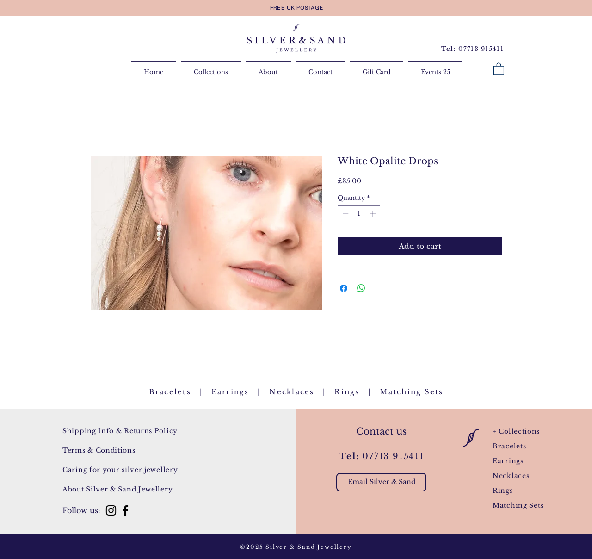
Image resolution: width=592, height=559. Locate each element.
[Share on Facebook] (343, 288)
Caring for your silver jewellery (120, 470)
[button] (498, 68)
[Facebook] (125, 510)
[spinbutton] (359, 214)
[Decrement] (344, 214)
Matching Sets (518, 505)
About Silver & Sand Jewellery (117, 489)
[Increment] (373, 214)
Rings (346, 391)
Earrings (230, 391)
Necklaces (291, 391)
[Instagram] (111, 510)
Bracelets (170, 391)
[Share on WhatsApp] (361, 288)
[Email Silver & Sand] (381, 482)
